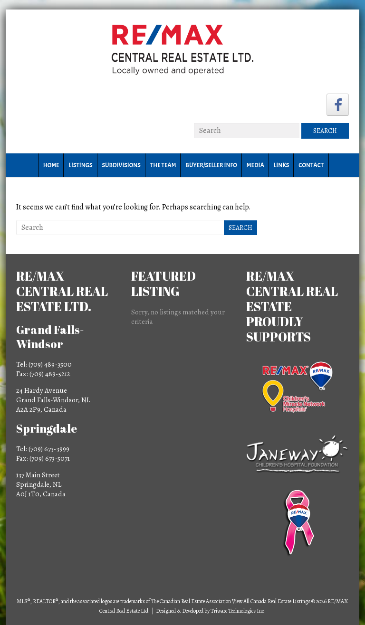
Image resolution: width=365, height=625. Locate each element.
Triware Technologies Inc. (238, 611)
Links (281, 165)
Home (51, 165)
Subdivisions (121, 165)
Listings (80, 165)
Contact (311, 165)
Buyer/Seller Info (211, 165)
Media (255, 165)
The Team (163, 165)
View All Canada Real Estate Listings (271, 601)
